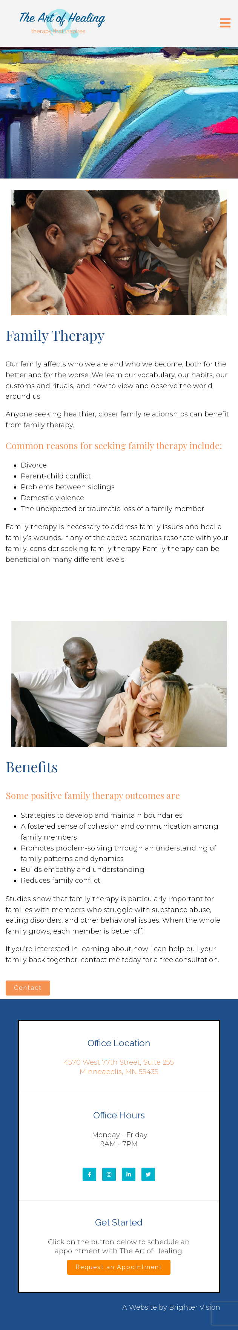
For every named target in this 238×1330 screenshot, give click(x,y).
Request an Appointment (118, 1267)
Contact (28, 987)
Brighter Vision (194, 1307)
